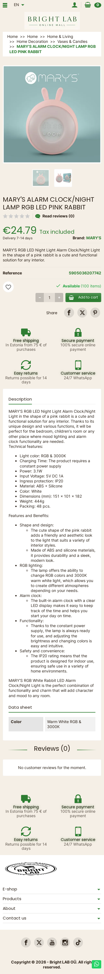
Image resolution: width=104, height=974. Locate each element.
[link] (69, 312)
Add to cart (83, 297)
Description (20, 399)
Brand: (79, 237)
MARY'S (93, 237)
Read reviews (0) (55, 216)
